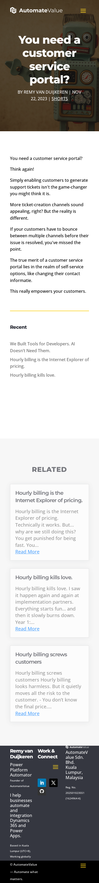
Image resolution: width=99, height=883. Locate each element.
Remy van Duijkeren (46, 92)
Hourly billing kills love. (32, 375)
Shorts (60, 99)
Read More (27, 551)
